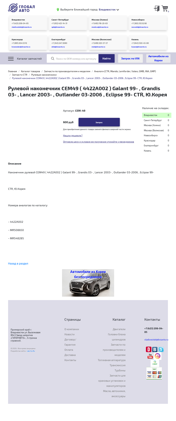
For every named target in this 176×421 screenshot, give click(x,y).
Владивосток (18, 19)
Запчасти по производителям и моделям (67, 71)
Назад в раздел (18, 263)
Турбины (120, 370)
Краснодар (17, 39)
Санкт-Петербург (60, 19)
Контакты (70, 360)
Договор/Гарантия (70, 342)
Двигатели (119, 329)
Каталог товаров (30, 71)
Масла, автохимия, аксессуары (114, 393)
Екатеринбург (59, 39)
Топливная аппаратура (111, 360)
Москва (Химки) (100, 19)
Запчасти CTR (19, 74)
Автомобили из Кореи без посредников (88, 274)
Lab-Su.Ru (31, 351)
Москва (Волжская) (101, 39)
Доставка (70, 354)
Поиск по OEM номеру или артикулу (73, 58)
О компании (71, 329)
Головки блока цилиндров (116, 337)
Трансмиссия (117, 365)
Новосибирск (138, 19)
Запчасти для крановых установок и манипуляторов (111, 380)
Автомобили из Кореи (158, 58)
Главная (12, 71)
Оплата (68, 349)
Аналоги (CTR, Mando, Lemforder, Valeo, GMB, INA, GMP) (125, 71)
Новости (69, 334)
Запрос (99, 122)
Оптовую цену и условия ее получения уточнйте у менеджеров (98, 141)
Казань (135, 39)
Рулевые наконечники (44, 74)
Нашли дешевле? (72, 135)
